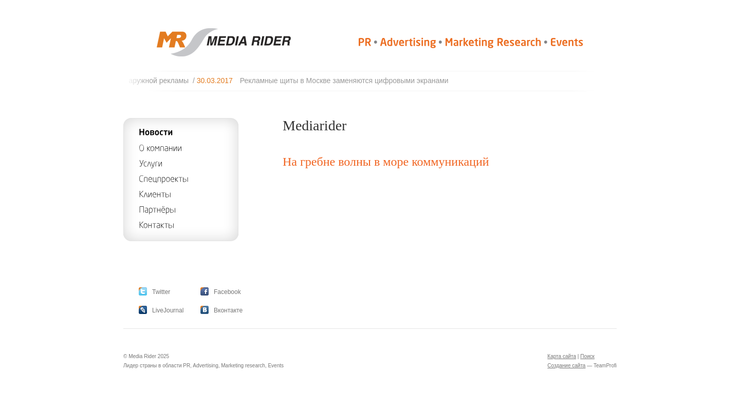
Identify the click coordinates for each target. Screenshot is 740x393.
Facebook (227, 292)
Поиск (587, 356)
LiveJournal (167, 310)
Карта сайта (561, 356)
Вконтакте (228, 310)
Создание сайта (566, 365)
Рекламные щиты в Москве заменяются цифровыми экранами (347, 80)
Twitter (161, 292)
